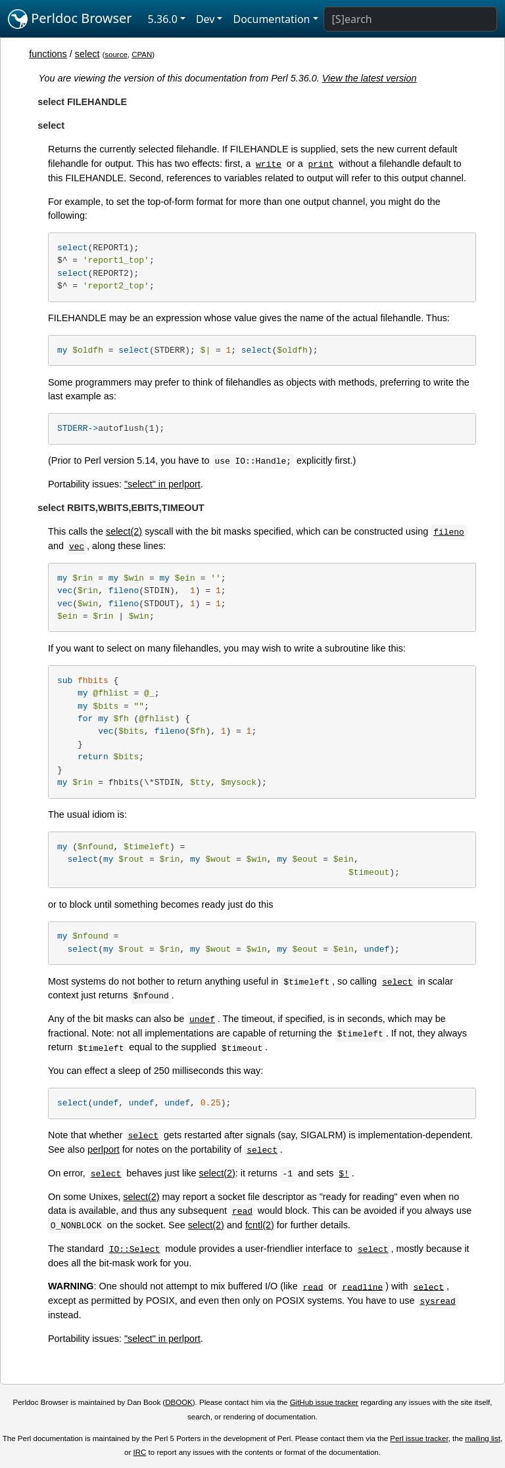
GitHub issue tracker (324, 1402)
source (116, 54)
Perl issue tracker (419, 1438)
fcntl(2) (259, 1225)
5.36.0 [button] (163, 19)
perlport (103, 1149)
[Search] (410, 19)
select (87, 54)
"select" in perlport (162, 484)
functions (48, 54)
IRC (140, 1452)
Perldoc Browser (70, 19)
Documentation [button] (271, 19)
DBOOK (179, 1402)
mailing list (482, 1438)
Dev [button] (205, 19)
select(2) (124, 531)
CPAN (142, 54)
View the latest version (369, 78)
